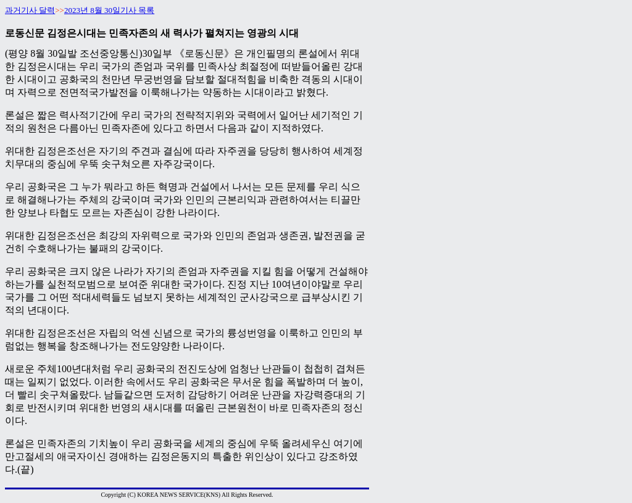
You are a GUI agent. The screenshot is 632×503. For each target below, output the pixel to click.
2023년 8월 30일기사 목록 (109, 10)
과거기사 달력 (30, 10)
